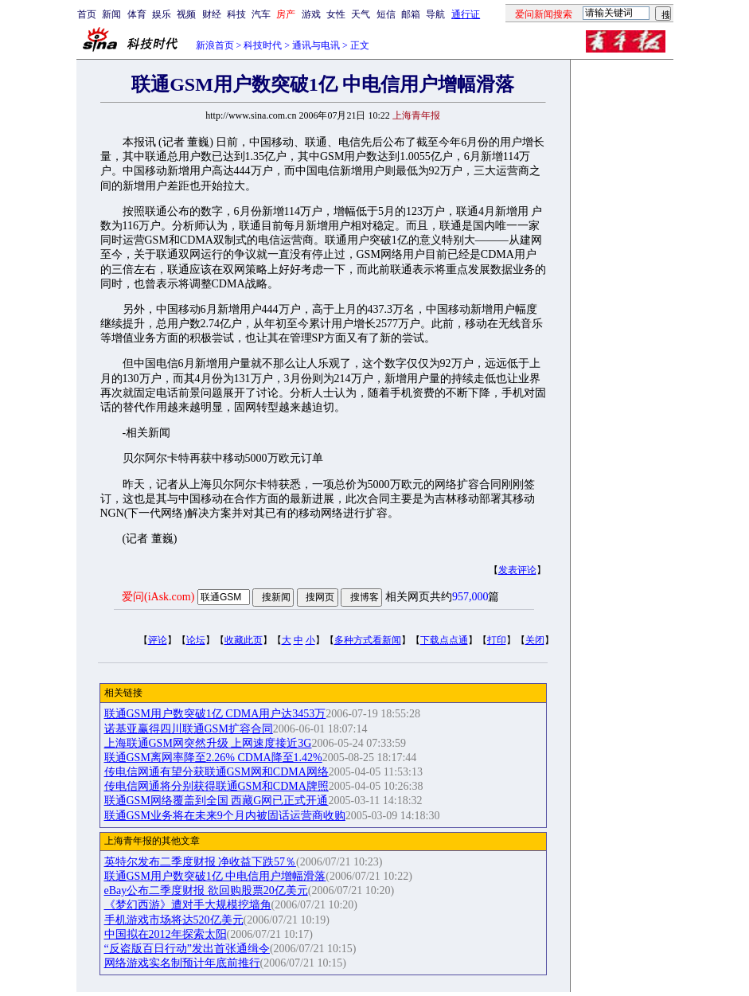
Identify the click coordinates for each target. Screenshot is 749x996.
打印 (496, 640)
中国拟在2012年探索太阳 (165, 934)
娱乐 (161, 14)
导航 (435, 14)
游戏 (311, 14)
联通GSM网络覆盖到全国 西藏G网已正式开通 (216, 801)
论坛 (195, 640)
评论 (157, 640)
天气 (360, 14)
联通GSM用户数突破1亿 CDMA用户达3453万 (215, 714)
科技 (236, 14)
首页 (86, 14)
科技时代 (263, 45)
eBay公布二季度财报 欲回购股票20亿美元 (206, 890)
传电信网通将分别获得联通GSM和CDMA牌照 (216, 786)
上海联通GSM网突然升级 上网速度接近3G (208, 743)
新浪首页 (215, 45)
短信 (386, 14)
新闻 (111, 14)
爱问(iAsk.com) (158, 597)
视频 (186, 14)
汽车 (261, 14)
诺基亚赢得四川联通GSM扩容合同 (188, 729)
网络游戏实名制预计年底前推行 (182, 963)
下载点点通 (444, 640)
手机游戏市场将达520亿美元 (174, 920)
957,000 (470, 597)
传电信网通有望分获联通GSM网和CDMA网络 (216, 772)
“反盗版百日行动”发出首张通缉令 (187, 949)
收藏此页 (243, 640)
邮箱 (410, 14)
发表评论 (517, 570)
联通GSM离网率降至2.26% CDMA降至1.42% (213, 758)
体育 (136, 14)
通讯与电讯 (316, 45)
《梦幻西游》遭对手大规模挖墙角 (187, 905)
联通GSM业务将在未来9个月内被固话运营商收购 (224, 816)
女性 (335, 14)
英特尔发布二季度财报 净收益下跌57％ (200, 862)
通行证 (465, 14)
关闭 (534, 640)
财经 (211, 14)
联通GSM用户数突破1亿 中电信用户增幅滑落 (215, 876)
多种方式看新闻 (367, 640)
